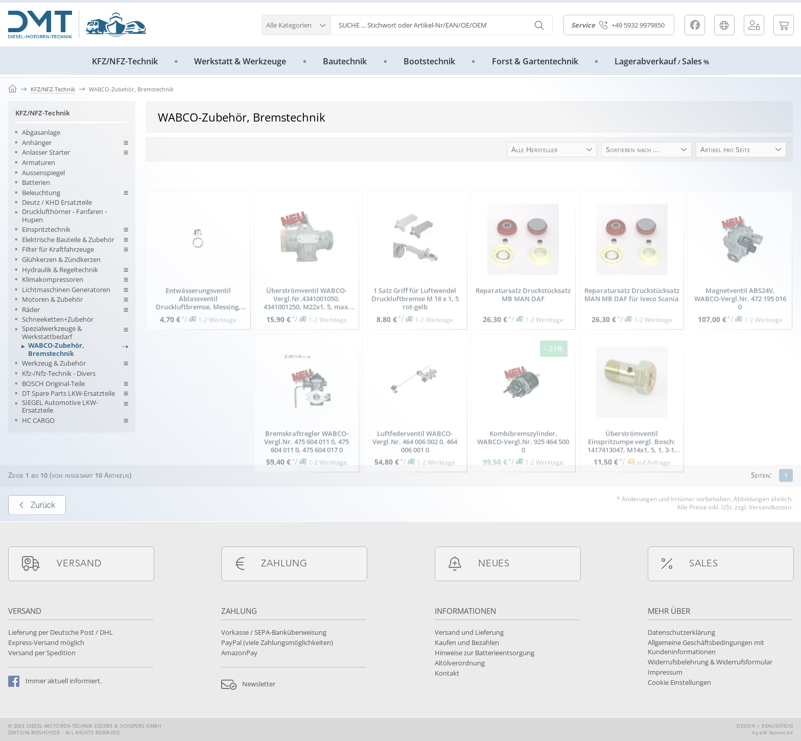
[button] (296, 24)
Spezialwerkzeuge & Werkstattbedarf (52, 333)
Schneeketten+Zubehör (57, 320)
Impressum (665, 672)
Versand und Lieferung (469, 632)
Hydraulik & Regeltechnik (60, 270)
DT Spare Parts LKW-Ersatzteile (68, 394)
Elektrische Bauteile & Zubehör (68, 240)
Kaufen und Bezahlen (467, 642)
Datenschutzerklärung (681, 632)
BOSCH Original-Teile (53, 384)
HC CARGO (38, 421)
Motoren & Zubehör (52, 300)
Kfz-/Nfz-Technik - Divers (59, 374)
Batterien (36, 183)
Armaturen (38, 163)
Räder (31, 310)
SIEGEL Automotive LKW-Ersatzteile (60, 407)
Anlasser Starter (46, 153)
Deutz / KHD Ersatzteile (57, 203)
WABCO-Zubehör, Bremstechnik (56, 349)
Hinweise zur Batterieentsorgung (484, 652)
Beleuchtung (41, 193)
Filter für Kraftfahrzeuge (58, 250)
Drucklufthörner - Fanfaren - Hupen (64, 216)
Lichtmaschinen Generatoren (66, 290)
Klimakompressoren (52, 280)
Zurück (37, 526)
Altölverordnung (460, 662)
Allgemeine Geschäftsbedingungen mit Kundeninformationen (706, 647)
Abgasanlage (41, 133)
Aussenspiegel (43, 173)
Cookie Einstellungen (679, 682)
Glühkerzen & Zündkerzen (61, 260)
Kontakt (447, 673)
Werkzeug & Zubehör (54, 364)
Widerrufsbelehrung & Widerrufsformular (710, 661)
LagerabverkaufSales (662, 61)
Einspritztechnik (46, 230)
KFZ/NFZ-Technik (42, 112)
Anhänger (37, 143)
